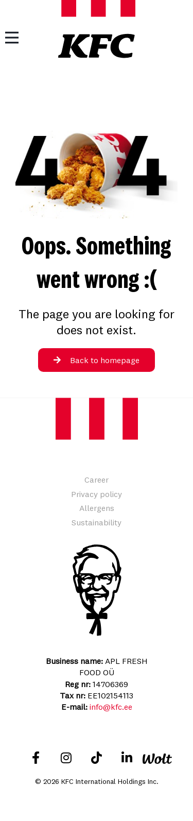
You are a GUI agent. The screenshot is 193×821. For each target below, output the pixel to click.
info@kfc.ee (111, 707)
